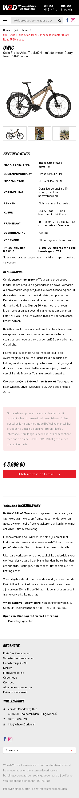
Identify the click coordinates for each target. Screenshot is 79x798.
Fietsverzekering (13, 672)
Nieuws (7, 668)
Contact (8, 682)
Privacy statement (15, 692)
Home (6, 30)
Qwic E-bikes (21, 30)
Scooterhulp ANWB (15, 663)
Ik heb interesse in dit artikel (40, 474)
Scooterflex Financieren (18, 658)
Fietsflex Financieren (16, 653)
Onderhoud (10, 677)
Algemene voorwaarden (18, 687)
